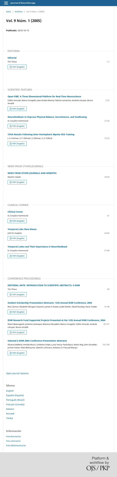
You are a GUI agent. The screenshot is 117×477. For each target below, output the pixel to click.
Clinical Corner (15, 211)
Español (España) (15, 395)
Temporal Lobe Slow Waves (22, 229)
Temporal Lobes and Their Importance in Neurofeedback (37, 246)
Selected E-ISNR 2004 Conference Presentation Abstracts (37, 340)
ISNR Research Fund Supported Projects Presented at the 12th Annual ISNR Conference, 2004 (56, 320)
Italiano (10, 409)
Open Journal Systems (17, 373)
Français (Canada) (15, 404)
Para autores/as (13, 441)
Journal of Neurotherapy (23, 3)
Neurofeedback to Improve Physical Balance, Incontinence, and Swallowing (47, 116)
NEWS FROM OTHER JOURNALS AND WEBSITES (32, 173)
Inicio (8, 11)
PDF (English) (18, 67)
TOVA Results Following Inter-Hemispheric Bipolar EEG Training (41, 134)
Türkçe (9, 418)
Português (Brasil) (15, 399)
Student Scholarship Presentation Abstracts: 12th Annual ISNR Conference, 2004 (50, 302)
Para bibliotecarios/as (16, 445)
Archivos (19, 11)
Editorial (12, 57)
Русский (10, 413)
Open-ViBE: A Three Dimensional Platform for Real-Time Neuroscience (44, 96)
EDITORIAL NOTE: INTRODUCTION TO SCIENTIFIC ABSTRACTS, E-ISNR (44, 285)
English (10, 390)
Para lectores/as (13, 436)
